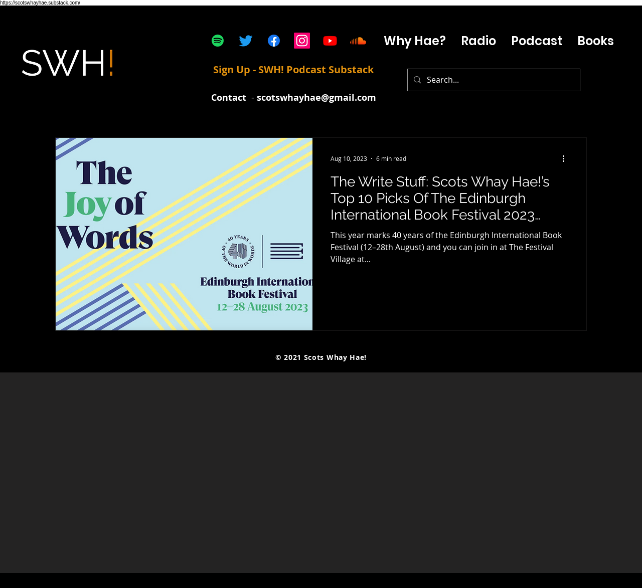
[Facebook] (274, 41)
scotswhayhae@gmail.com (316, 97)
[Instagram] (302, 41)
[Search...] (493, 80)
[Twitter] (246, 41)
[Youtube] (330, 41)
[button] (537, 41)
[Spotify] (218, 41)
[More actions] (567, 158)
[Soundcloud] (358, 41)
